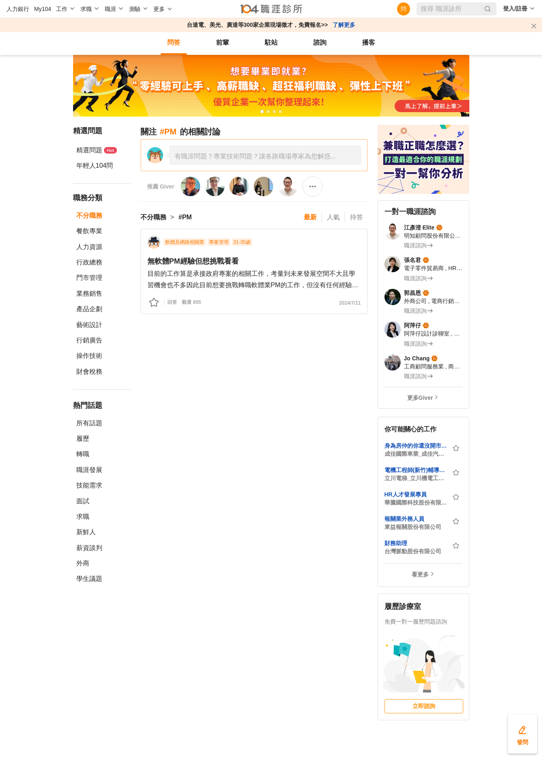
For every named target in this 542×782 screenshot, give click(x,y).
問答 (173, 42)
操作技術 (89, 355)
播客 (368, 42)
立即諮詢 (423, 706)
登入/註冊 (515, 8)
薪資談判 (89, 547)
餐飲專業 (89, 230)
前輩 (222, 42)
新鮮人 (86, 532)
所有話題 (89, 423)
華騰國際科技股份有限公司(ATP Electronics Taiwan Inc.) (415, 502)
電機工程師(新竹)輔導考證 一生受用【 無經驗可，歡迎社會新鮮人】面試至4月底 (415, 470)
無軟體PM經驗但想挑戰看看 (193, 261)
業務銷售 (89, 293)
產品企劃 (89, 308)
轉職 (82, 454)
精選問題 (96, 150)
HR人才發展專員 (405, 494)
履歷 (82, 438)
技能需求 (89, 485)
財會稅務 (89, 371)
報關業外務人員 (404, 519)
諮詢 (319, 42)
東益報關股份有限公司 (412, 527)
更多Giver (420, 397)
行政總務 (89, 262)
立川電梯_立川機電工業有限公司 (415, 478)
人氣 (333, 217)
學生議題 (89, 578)
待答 (356, 217)
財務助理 (395, 543)
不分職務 (89, 215)
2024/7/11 (350, 303)
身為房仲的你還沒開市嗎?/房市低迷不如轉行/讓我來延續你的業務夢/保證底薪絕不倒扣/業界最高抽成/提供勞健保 (415, 445)
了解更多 (344, 25)
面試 (82, 501)
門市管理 (89, 277)
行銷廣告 (89, 340)
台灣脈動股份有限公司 (412, 551)
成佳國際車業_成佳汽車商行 (415, 454)
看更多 (420, 574)
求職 (82, 516)
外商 (82, 563)
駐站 (271, 42)
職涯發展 (89, 469)
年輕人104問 (94, 165)
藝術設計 (89, 324)
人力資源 (89, 246)
